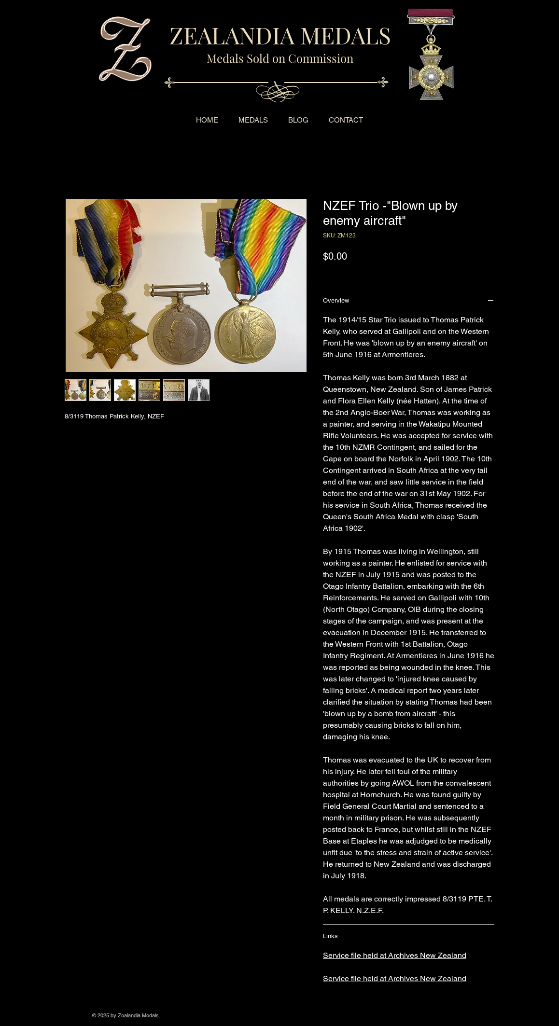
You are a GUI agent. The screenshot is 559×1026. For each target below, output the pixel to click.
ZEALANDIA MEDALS (280, 34)
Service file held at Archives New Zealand (394, 955)
